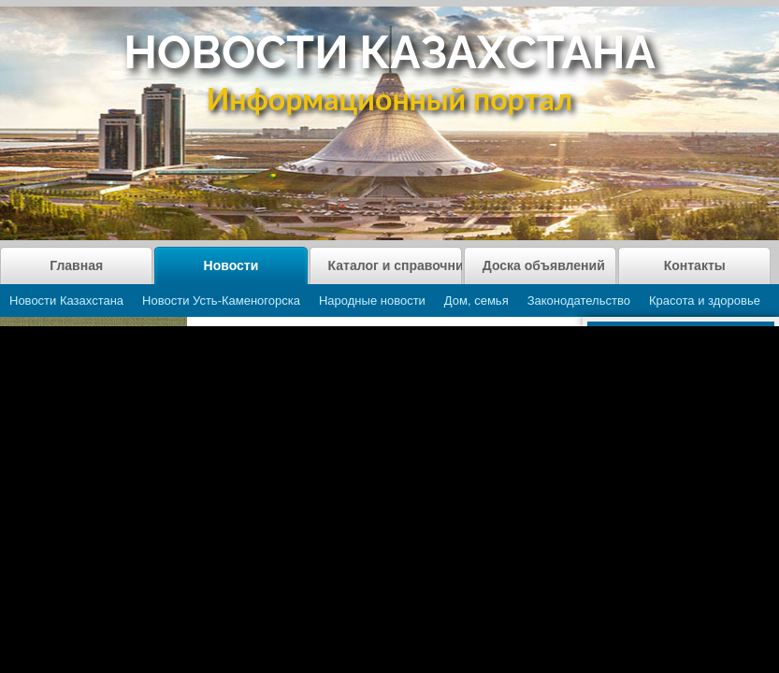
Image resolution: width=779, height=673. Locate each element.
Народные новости (372, 301)
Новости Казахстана (66, 301)
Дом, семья (476, 301)
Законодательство (578, 301)
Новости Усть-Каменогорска (221, 301)
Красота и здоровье (704, 301)
